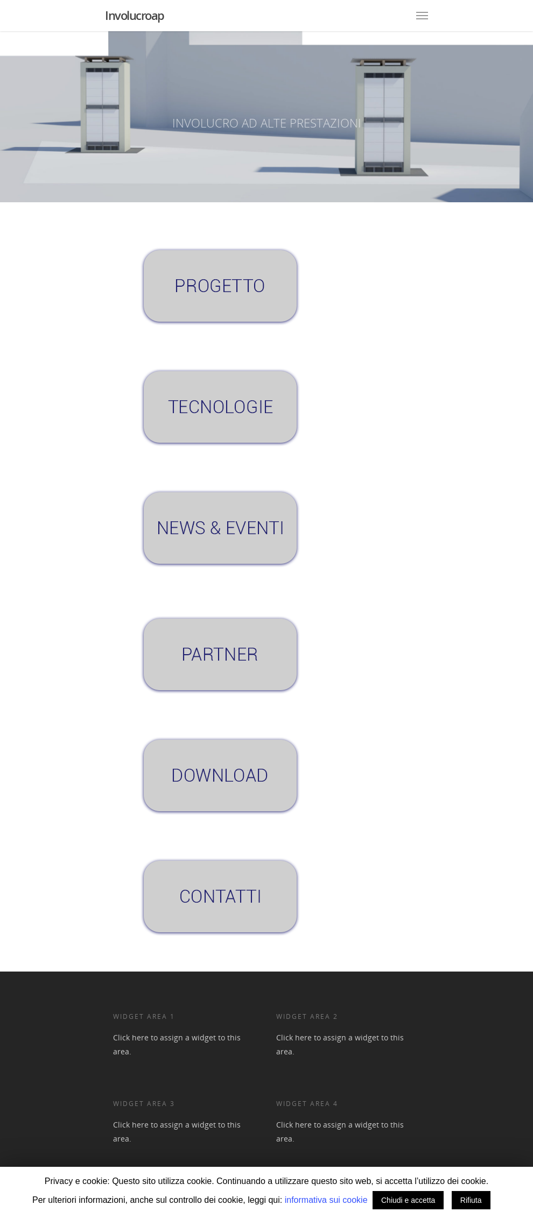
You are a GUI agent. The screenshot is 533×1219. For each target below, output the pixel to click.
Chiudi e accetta (408, 1200)
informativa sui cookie (327, 1199)
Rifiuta (471, 1200)
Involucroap (134, 15)
